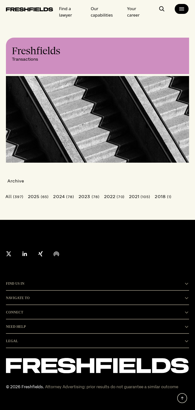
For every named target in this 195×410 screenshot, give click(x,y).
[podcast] (56, 254)
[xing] (40, 254)
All (14, 196)
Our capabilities (102, 12)
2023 (89, 196)
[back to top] (182, 398)
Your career (133, 12)
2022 (114, 196)
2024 (63, 196)
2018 (163, 196)
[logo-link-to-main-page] (29, 10)
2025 (38, 196)
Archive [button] (15, 180)
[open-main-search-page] (161, 10)
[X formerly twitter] (9, 254)
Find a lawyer (65, 12)
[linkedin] (25, 254)
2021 (140, 196)
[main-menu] (181, 8)
